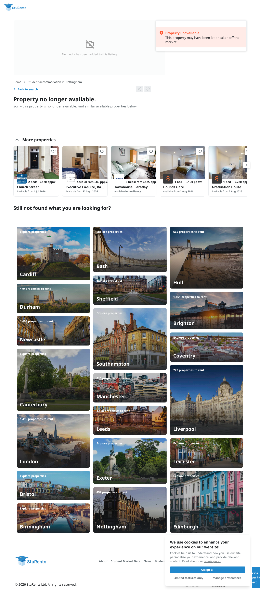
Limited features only (188, 578)
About (103, 561)
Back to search (25, 89)
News (147, 561)
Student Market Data (125, 561)
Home (17, 82)
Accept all (207, 570)
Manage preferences (227, 578)
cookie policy (212, 561)
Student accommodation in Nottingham (55, 82)
